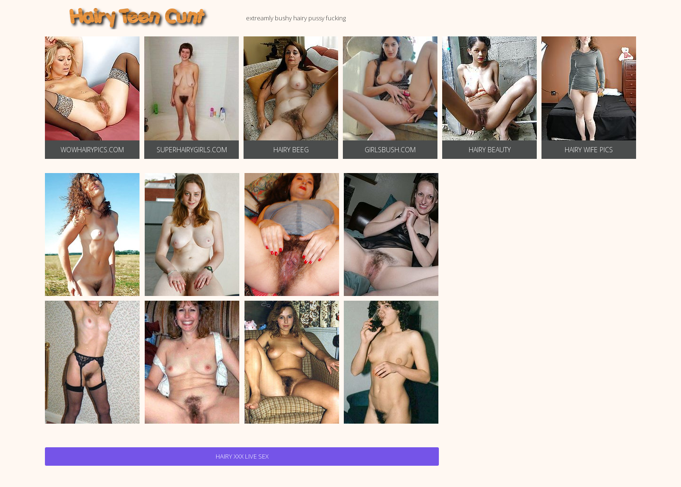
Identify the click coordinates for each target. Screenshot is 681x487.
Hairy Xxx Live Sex (242, 456)
